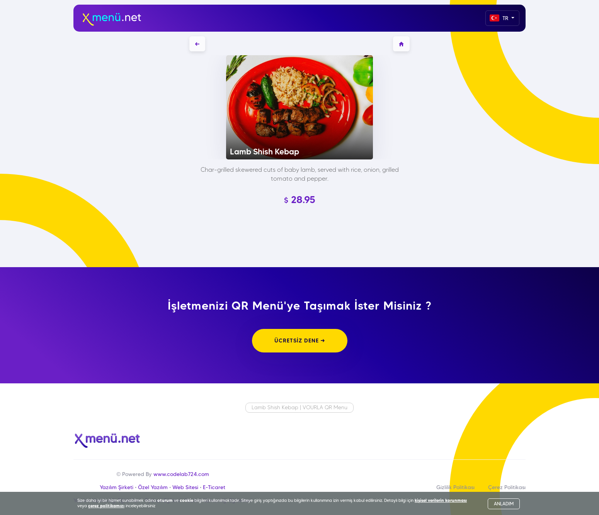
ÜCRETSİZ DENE (299, 340)
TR (500, 18)
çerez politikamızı (106, 505)
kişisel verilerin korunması (441, 500)
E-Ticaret (214, 487)
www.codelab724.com (181, 474)
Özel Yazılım (153, 487)
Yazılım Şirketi (116, 487)
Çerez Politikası (507, 487)
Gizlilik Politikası (455, 487)
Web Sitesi (185, 487)
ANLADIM (504, 504)
